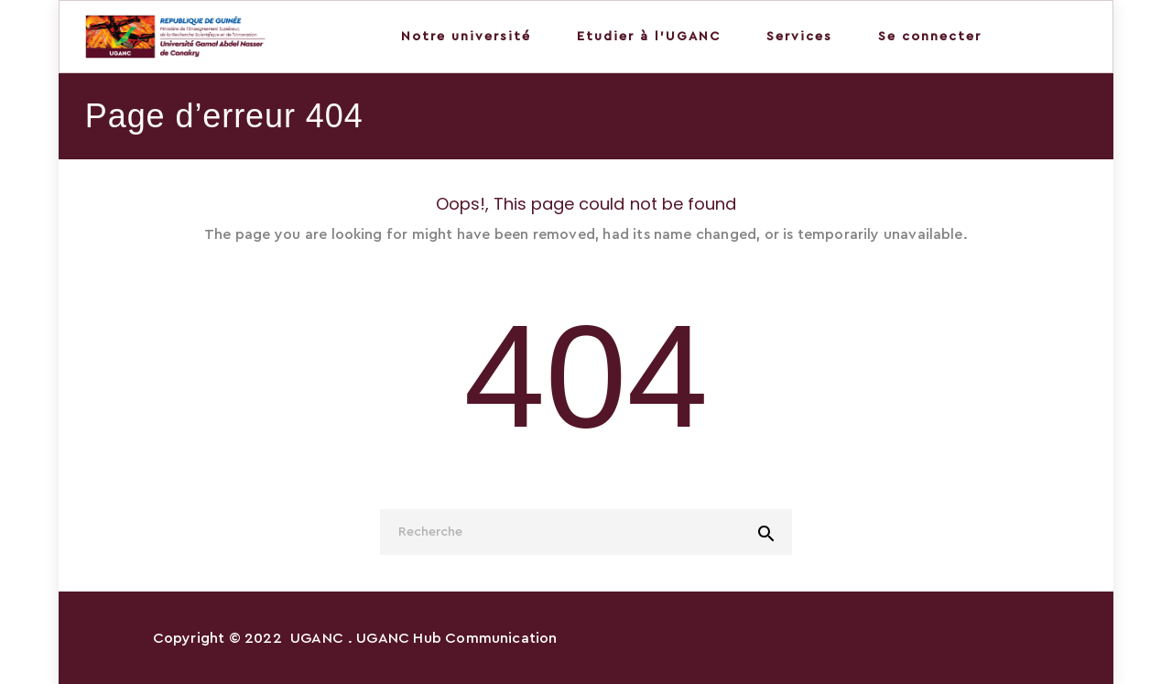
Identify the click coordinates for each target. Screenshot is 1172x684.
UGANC (316, 638)
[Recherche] (586, 532)
